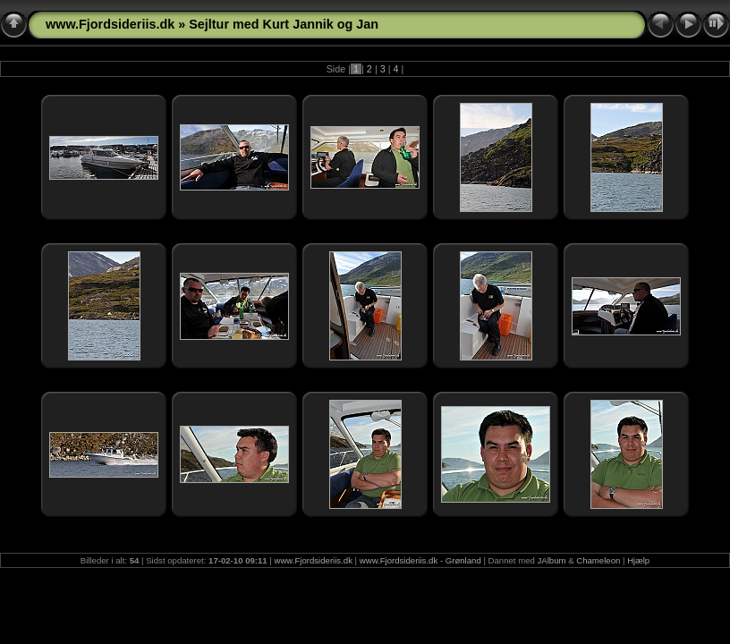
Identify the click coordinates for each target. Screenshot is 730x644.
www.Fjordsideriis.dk (110, 24)
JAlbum (552, 560)
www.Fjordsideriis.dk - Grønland (420, 560)
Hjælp (638, 560)
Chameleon (598, 560)
